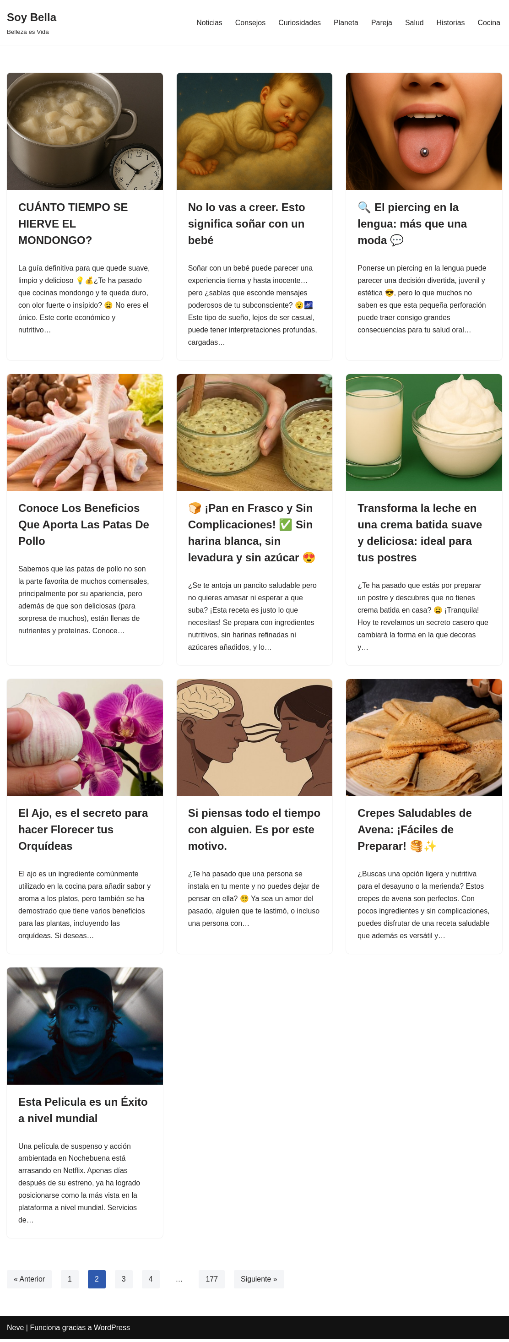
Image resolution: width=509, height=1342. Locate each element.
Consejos (249, 23)
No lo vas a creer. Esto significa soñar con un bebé (246, 223)
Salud (414, 23)
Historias (450, 23)
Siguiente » (259, 1282)
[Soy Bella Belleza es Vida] (31, 22)
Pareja (381, 23)
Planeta (345, 23)
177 (212, 1282)
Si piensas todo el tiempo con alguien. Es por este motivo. (254, 830)
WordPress (112, 1330)
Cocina (488, 23)
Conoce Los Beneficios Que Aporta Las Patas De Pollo (83, 525)
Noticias (208, 23)
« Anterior (29, 1282)
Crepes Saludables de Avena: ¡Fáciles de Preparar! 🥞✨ (414, 830)
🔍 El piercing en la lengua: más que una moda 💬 (412, 223)
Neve (15, 1330)
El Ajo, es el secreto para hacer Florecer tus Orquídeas (83, 830)
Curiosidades (298, 23)
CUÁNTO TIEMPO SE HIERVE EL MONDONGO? (73, 223)
